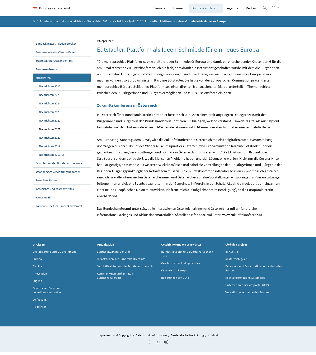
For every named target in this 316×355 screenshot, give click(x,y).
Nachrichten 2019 (50, 149)
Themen (178, 10)
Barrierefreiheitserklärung (187, 338)
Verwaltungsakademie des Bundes (247, 295)
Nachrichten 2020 (50, 141)
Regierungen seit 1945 (175, 281)
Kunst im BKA (44, 201)
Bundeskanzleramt (206, 10)
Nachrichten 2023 (50, 115)
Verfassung (40, 303)
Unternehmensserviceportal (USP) (247, 288)
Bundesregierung (46, 72)
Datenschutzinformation (152, 338)
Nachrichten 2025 (50, 98)
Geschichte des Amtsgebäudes (180, 266)
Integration (40, 277)
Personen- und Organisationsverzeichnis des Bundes (253, 272)
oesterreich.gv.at (236, 262)
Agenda (232, 10)
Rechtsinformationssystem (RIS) (245, 281)
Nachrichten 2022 (50, 124)
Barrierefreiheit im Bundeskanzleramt (59, 209)
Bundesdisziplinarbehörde (114, 255)
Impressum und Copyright (115, 338)
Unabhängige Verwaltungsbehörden (58, 175)
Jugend (37, 284)
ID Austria (231, 255)
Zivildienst (39, 310)
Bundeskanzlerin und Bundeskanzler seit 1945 (187, 257)
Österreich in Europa (174, 274)
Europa (37, 262)
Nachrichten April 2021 (127, 25)
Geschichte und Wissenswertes (55, 192)
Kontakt (213, 338)
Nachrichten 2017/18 (52, 158)
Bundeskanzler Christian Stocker (56, 47)
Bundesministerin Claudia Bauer (56, 55)
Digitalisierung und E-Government (54, 255)
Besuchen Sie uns (46, 184)
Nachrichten (75, 25)
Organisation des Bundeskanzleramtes (60, 166)
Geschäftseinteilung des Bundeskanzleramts (125, 269)
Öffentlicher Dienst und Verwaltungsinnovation (48, 293)
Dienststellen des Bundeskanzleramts (121, 262)
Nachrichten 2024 (50, 107)
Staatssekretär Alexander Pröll (55, 64)
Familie (37, 269)
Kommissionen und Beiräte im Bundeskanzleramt (116, 279)
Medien (251, 10)
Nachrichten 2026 (50, 90)
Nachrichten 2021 (98, 25)
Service (159, 10)
